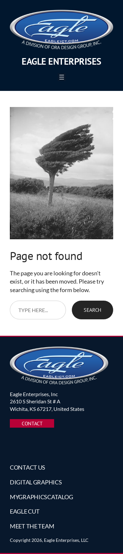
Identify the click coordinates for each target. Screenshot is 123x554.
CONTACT (32, 423)
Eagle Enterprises (61, 61)
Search (92, 310)
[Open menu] (62, 77)
